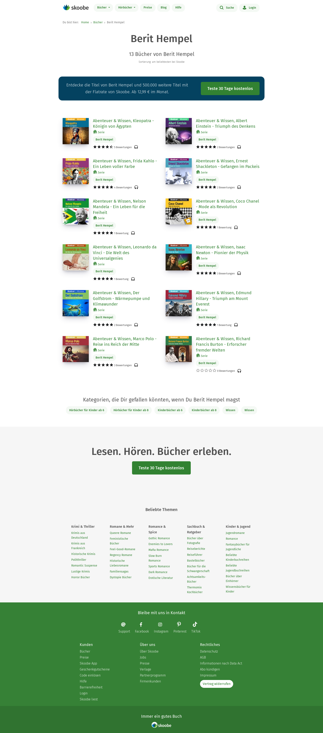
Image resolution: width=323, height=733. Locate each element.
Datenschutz (209, 651)
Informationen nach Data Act (221, 663)
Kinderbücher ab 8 (204, 410)
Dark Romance (158, 572)
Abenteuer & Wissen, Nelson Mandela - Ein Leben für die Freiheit (119, 207)
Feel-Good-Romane (122, 549)
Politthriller (78, 560)
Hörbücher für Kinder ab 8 (131, 410)
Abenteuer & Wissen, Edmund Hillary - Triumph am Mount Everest (224, 298)
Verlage (145, 669)
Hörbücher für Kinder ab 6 (86, 410)
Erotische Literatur (161, 578)
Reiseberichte (196, 549)
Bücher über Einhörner (234, 579)
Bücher (102, 7)
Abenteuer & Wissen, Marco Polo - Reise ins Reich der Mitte (125, 341)
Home (85, 22)
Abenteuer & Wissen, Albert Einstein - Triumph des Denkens (225, 123)
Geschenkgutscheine (95, 669)
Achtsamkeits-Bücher (196, 579)
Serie (99, 132)
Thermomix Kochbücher (194, 590)
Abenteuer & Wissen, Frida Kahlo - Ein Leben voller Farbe (125, 163)
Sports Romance (159, 566)
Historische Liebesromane (119, 563)
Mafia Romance (159, 550)
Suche (227, 7)
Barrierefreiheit (91, 687)
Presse (145, 663)
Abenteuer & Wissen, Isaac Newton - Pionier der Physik (222, 249)
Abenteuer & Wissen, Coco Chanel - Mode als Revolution (227, 204)
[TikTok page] (198, 628)
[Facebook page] (144, 627)
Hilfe (178, 7)
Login (249, 7)
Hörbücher (125, 7)
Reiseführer (194, 555)
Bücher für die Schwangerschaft (198, 569)
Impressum (208, 675)
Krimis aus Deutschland (79, 535)
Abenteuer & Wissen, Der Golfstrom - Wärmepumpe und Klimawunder (121, 298)
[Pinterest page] (182, 628)
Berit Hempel (104, 139)
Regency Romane (121, 555)
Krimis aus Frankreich (78, 546)
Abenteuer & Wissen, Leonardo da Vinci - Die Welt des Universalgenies (125, 252)
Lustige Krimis (80, 571)
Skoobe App (88, 663)
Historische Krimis (83, 554)
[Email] (126, 627)
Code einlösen (90, 675)
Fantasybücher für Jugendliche (237, 547)
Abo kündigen (210, 669)
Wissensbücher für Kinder (238, 589)
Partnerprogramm (153, 675)
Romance (232, 539)
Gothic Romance (159, 538)
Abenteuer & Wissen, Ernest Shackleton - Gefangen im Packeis (227, 163)
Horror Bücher (80, 577)
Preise (148, 7)
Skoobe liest (89, 699)
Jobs (143, 657)
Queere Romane (120, 533)
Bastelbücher (196, 560)
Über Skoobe (149, 651)
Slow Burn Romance (155, 558)
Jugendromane (235, 533)
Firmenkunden (150, 681)
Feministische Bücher (119, 541)
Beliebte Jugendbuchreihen (237, 568)
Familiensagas (119, 571)
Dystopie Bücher (120, 577)
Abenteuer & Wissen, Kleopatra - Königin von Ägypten (123, 123)
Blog (164, 7)
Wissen (230, 410)
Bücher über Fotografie (195, 541)
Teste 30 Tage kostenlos (230, 88)
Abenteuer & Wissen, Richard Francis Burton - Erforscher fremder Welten (223, 344)
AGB (203, 657)
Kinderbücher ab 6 (170, 410)
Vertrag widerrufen (217, 684)
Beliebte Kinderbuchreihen (237, 557)
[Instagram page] (163, 627)
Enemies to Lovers (161, 544)
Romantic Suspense (84, 565)
